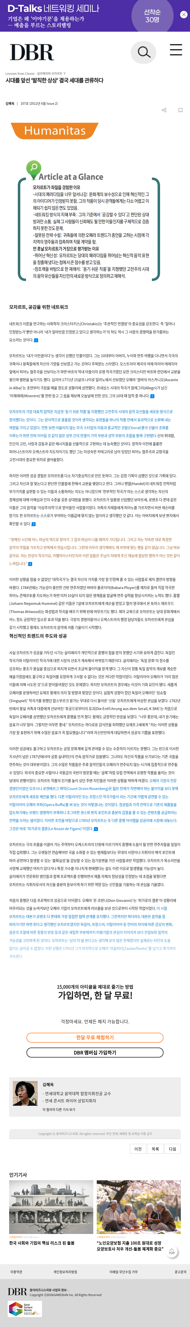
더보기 (164, 110)
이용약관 (16, 1271)
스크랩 (180, 110)
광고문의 (181, 1271)
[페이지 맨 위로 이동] (173, 1253)
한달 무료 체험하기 (95, 1037)
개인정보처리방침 (65, 1271)
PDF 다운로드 (172, 110)
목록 (155, 1149)
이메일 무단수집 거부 (124, 1271)
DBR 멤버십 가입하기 (95, 1052)
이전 (138, 1149)
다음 (172, 1149)
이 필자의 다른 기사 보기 (59, 1109)
